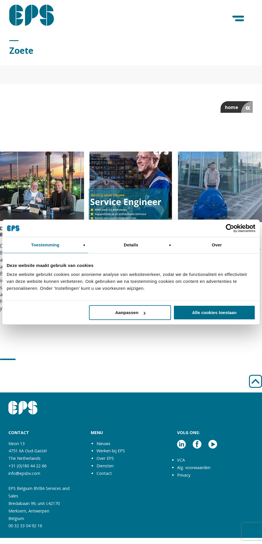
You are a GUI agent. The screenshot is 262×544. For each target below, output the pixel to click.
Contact (104, 473)
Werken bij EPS (111, 450)
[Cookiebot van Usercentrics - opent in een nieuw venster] (230, 228)
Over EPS (105, 458)
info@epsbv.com (24, 473)
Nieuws (103, 443)
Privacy (183, 475)
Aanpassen (130, 312)
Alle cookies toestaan (214, 312)
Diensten (105, 466)
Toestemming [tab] (45, 244)
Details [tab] (131, 244)
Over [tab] (217, 244)
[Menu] (239, 19)
